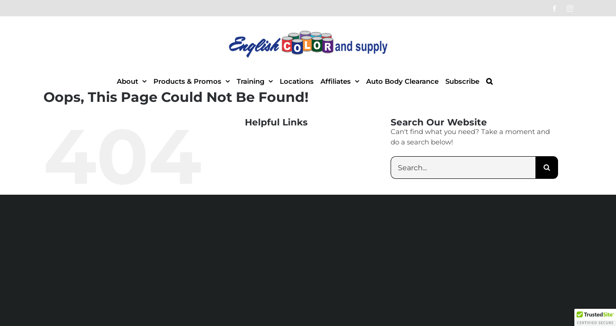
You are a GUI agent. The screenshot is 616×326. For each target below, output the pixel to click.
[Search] (546, 167)
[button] (524, 81)
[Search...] (463, 167)
